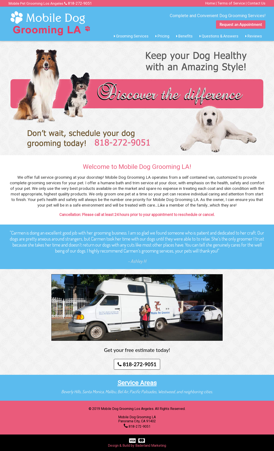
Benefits (184, 36)
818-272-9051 (80, 3)
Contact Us (256, 3)
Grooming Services (131, 36)
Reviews (253, 36)
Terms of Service (231, 3)
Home (210, 3)
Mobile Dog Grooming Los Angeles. (128, 409)
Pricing (162, 36)
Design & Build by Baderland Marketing (137, 446)
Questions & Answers (219, 36)
